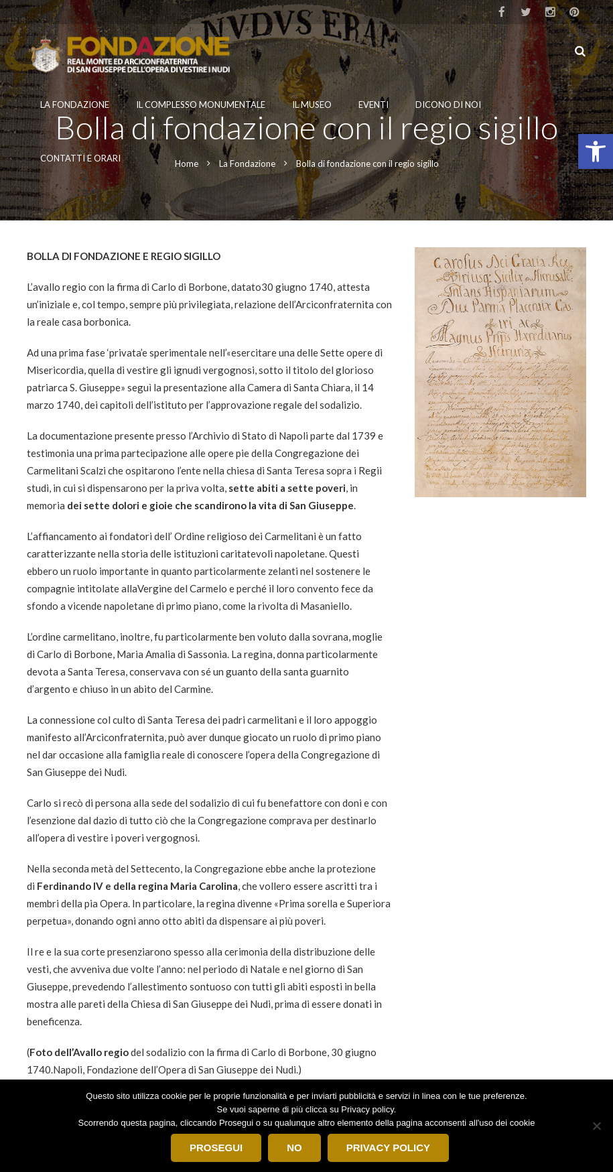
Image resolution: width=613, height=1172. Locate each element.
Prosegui (216, 1147)
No (294, 1147)
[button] (595, 151)
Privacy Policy (388, 1147)
